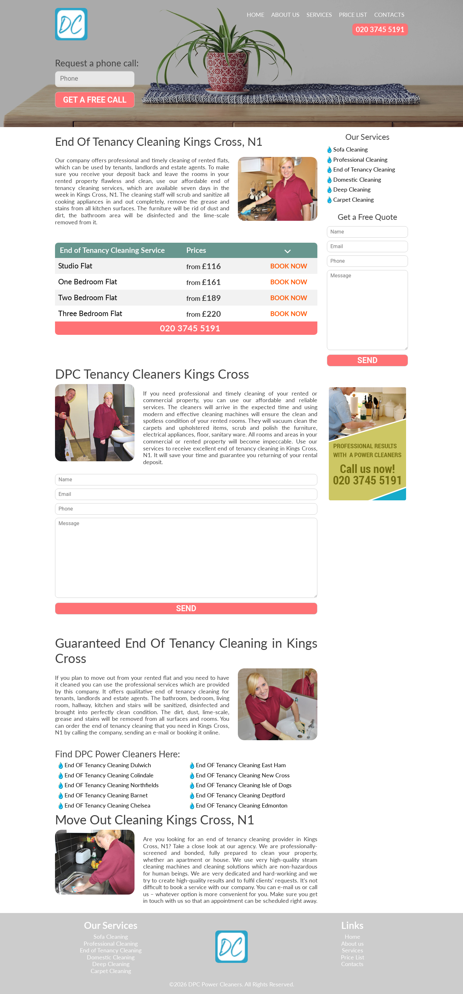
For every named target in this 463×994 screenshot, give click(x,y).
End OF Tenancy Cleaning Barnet (106, 795)
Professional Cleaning (360, 159)
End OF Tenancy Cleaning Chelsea (107, 805)
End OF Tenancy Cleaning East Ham (241, 765)
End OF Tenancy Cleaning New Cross (243, 775)
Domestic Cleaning (357, 179)
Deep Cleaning (351, 189)
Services (319, 14)
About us (285, 14)
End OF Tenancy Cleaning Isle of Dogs (244, 785)
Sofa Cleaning (350, 149)
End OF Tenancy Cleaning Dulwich (108, 765)
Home (255, 14)
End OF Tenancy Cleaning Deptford (240, 795)
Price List (353, 14)
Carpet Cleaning (353, 199)
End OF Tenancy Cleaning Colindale (109, 775)
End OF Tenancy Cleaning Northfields (112, 785)
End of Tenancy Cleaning (364, 169)
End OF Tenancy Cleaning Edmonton (241, 805)
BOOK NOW (288, 266)
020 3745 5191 (380, 29)
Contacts (389, 14)
